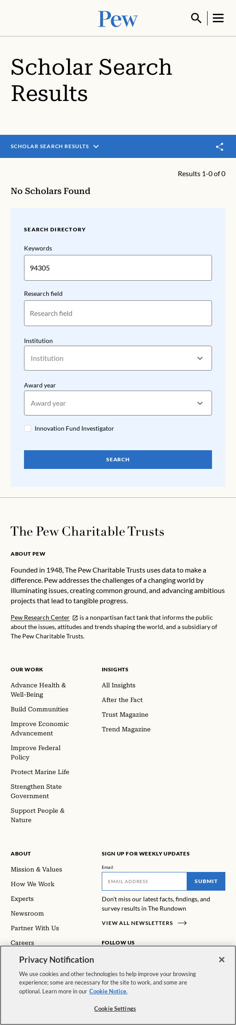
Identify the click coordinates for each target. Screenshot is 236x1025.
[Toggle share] (220, 146)
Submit (206, 880)
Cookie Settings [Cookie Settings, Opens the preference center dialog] (115, 1008)
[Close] (222, 959)
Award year (40, 384)
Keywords (38, 247)
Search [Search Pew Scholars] (118, 458)
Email (108, 866)
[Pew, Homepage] (118, 17)
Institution (38, 339)
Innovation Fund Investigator (74, 427)
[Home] (87, 530)
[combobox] (31, 357)
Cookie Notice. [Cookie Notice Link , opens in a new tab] (108, 991)
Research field (43, 292)
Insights (115, 668)
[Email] (145, 880)
